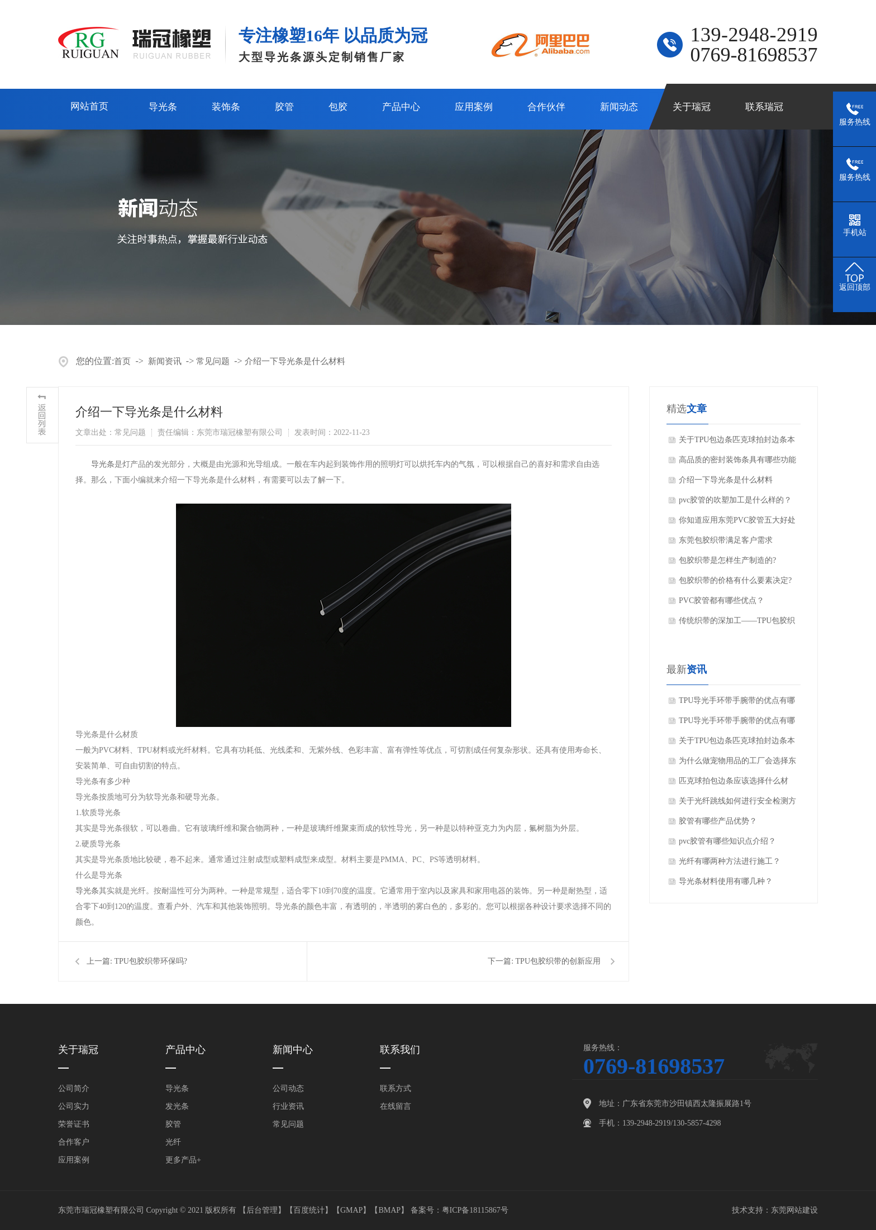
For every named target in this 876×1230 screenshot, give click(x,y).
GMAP (351, 1210)
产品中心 (401, 107)
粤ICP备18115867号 (475, 1210)
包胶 (337, 107)
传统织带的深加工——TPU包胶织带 (737, 623)
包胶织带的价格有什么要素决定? (735, 580)
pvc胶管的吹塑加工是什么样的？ (735, 500)
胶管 (284, 107)
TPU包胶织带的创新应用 (558, 961)
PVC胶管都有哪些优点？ (721, 600)
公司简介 (73, 1088)
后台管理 (262, 1210)
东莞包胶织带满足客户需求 (726, 540)
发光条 (177, 1106)
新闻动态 (619, 107)
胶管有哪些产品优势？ (718, 821)
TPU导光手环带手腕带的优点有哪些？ (737, 703)
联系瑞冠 (764, 107)
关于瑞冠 (692, 107)
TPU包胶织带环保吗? (150, 961)
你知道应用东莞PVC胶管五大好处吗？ (737, 523)
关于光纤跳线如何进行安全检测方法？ (737, 804)
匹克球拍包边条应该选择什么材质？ (733, 784)
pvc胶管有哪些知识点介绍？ (727, 841)
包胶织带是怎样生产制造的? (727, 560)
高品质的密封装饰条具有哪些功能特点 (737, 463)
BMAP (389, 1210)
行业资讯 (288, 1106)
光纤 (173, 1142)
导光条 (163, 107)
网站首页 (89, 106)
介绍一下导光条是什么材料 (295, 361)
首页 (122, 361)
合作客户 (73, 1142)
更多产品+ (183, 1160)
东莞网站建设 (794, 1210)
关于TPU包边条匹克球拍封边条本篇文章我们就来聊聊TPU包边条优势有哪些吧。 (737, 442)
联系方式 (395, 1088)
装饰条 (226, 107)
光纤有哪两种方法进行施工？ (729, 861)
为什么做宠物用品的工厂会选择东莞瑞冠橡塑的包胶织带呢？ (737, 764)
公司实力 (73, 1106)
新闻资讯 (165, 361)
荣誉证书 (73, 1124)
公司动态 (288, 1088)
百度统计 (309, 1210)
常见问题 (213, 361)
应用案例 (474, 107)
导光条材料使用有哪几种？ (726, 881)
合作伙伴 (546, 107)
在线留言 (395, 1106)
